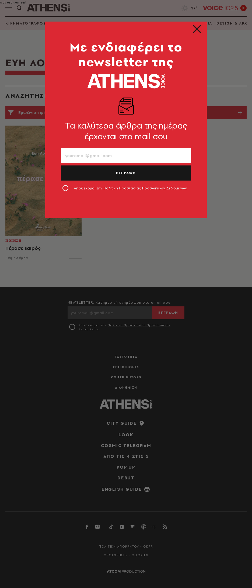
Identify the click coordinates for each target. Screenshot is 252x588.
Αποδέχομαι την (130, 188)
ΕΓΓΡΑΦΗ (126, 172)
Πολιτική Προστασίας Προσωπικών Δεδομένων (145, 188)
